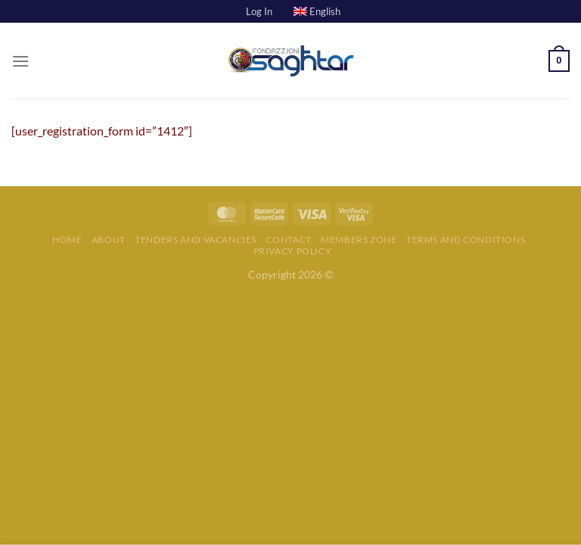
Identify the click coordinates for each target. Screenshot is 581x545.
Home (67, 239)
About (109, 239)
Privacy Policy (292, 251)
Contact (288, 239)
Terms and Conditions (465, 239)
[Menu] (20, 60)
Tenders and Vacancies (195, 239)
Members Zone (358, 239)
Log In (259, 11)
